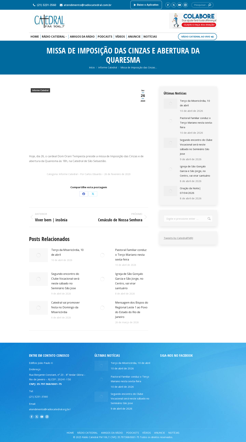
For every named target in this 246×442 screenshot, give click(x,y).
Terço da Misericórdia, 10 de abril (67, 252)
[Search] (202, 5)
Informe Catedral (40, 90)
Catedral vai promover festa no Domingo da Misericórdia (65, 307)
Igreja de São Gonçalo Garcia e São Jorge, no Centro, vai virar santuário (129, 281)
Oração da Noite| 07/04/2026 (190, 190)
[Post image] (38, 255)
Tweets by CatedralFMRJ (178, 238)
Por (91, 174)
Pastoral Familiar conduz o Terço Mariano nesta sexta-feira (131, 254)
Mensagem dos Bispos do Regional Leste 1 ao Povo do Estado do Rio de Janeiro (131, 310)
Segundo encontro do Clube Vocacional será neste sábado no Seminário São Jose (65, 281)
